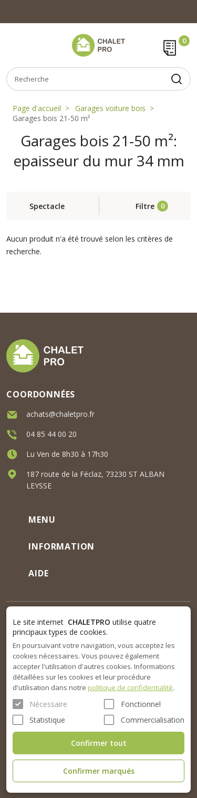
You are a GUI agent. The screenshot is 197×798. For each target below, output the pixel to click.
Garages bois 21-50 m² (51, 118)
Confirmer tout (99, 743)
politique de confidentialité (130, 687)
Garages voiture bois (110, 108)
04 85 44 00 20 (51, 432)
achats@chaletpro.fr (60, 412)
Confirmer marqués (98, 771)
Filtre (145, 206)
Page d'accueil (37, 108)
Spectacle (47, 206)
